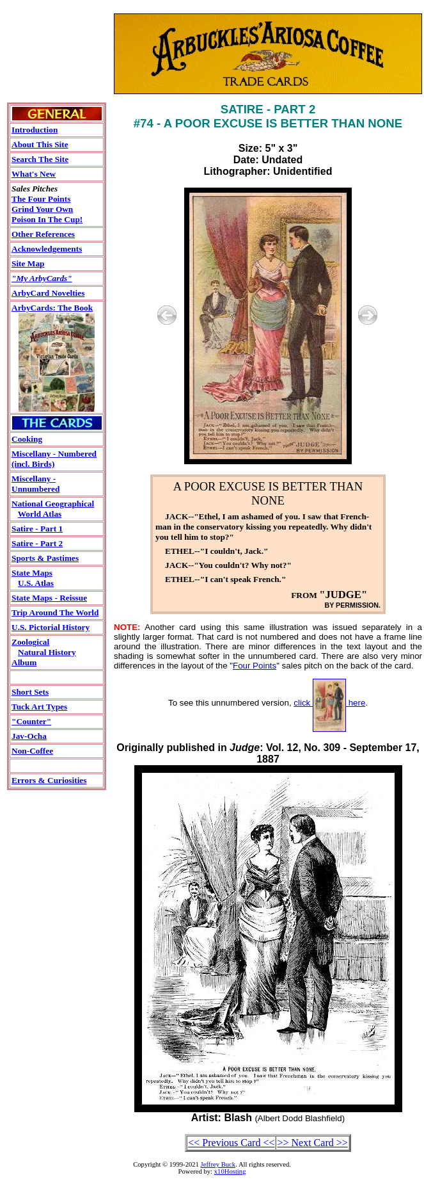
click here (329, 703)
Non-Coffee (32, 751)
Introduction (35, 129)
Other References (43, 234)
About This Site (40, 144)
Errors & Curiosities (49, 780)
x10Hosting (230, 1171)
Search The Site (40, 159)
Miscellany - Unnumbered (35, 484)
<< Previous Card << (231, 1142)
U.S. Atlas (36, 583)
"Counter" (31, 721)
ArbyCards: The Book (52, 307)
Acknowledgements (47, 249)
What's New (34, 174)
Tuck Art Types (39, 706)
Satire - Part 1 (37, 528)
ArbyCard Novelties (48, 293)
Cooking (27, 439)
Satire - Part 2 (37, 543)
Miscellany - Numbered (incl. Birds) (54, 459)
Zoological (30, 642)
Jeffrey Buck (218, 1164)
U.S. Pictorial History (51, 627)
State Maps (32, 573)
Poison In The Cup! (47, 219)
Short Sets (30, 692)
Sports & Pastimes (45, 558)
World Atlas (40, 514)
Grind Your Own (42, 209)
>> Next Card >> (312, 1142)
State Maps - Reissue (49, 598)
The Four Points (41, 199)
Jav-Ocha (29, 736)
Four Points (254, 665)
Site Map (28, 263)
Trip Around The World (55, 612)
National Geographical (53, 503)
